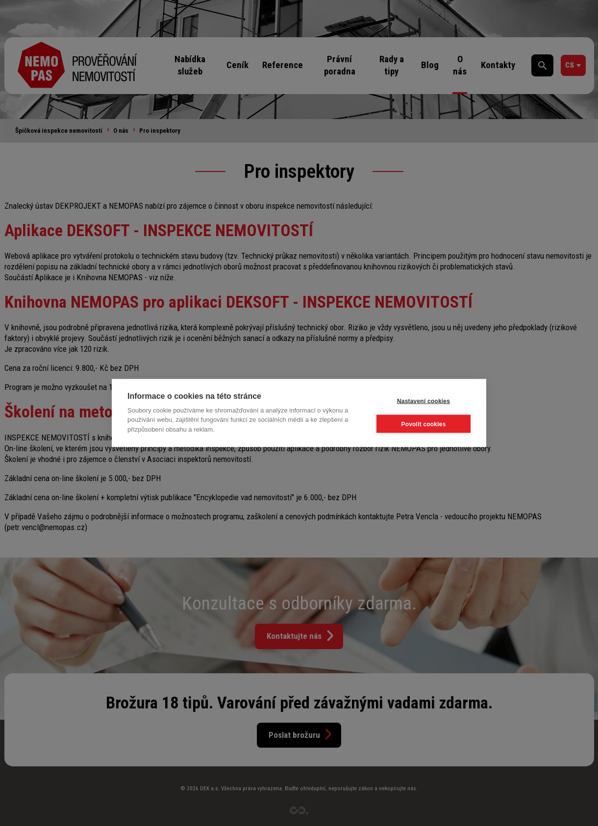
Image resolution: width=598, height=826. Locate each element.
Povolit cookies (423, 423)
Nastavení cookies (423, 400)
